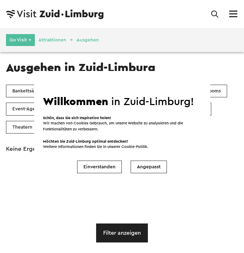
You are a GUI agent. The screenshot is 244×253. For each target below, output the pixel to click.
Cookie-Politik (134, 147)
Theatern (22, 127)
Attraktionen (52, 40)
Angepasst (149, 166)
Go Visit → (20, 40)
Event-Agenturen (31, 108)
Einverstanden (99, 166)
